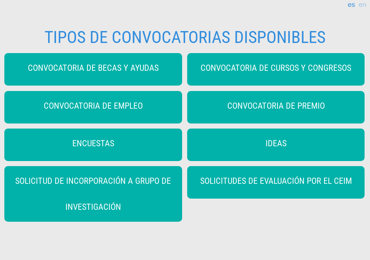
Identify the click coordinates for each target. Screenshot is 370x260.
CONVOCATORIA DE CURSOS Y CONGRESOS (276, 68)
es (351, 5)
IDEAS (276, 143)
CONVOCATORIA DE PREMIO (276, 106)
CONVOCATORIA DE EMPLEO (93, 106)
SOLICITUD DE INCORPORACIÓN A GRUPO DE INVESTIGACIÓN (93, 194)
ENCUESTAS (93, 143)
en (362, 5)
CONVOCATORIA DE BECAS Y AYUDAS (93, 68)
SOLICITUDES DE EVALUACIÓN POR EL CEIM (276, 181)
